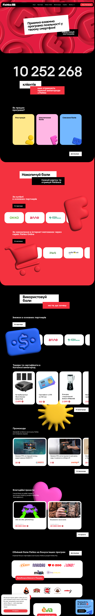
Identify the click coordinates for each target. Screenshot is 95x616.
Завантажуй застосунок (68, 33)
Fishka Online (48, 4)
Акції (34, 4)
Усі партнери (18, 206)
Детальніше (75, 154)
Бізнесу (71, 4)
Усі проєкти (82, 534)
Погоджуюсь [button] (15, 610)
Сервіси (65, 4)
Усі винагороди (81, 409)
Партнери (40, 4)
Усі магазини (18, 241)
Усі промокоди (81, 471)
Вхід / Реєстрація (86, 4)
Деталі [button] (5, 607)
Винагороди (57, 4)
